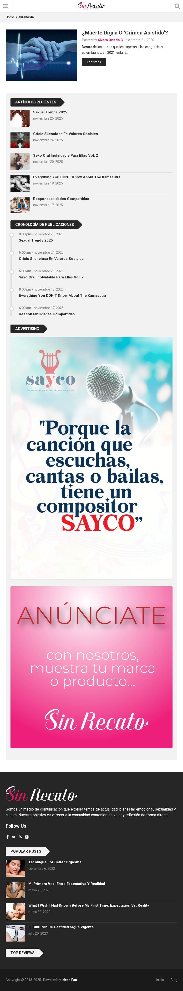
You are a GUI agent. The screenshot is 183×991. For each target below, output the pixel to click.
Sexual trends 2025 (50, 112)
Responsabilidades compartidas (61, 199)
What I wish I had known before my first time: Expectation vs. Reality (88, 905)
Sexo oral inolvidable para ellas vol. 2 (65, 155)
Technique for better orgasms (54, 862)
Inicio (160, 980)
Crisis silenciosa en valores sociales (65, 134)
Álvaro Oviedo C (110, 40)
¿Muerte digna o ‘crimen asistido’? (125, 32)
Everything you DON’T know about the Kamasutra (76, 177)
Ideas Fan (69, 980)
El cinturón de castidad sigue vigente (61, 927)
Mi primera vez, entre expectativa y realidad (66, 884)
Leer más (94, 62)
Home (10, 17)
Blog (174, 980)
